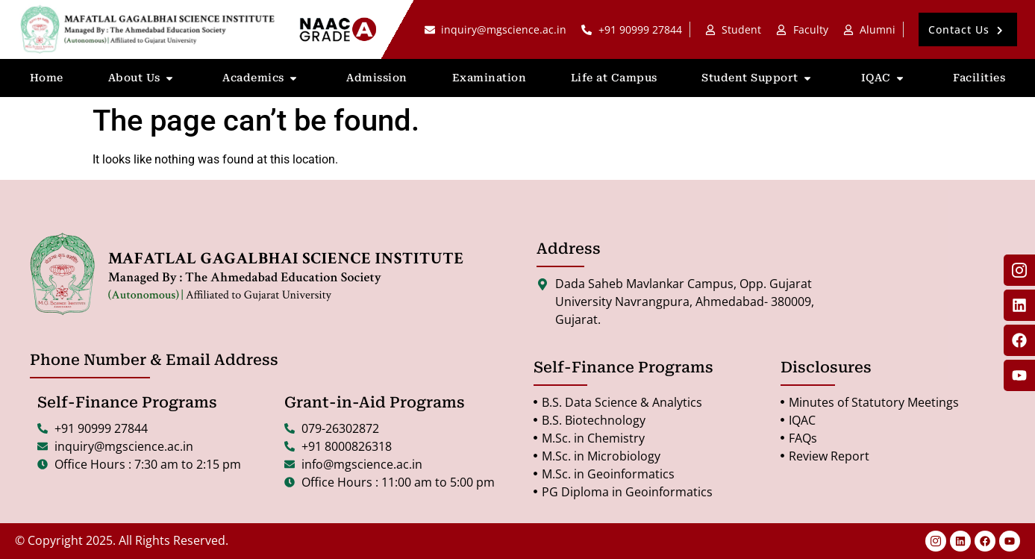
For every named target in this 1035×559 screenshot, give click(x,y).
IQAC (885, 78)
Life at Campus (614, 78)
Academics (262, 78)
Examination (489, 78)
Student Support (758, 78)
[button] (968, 29)
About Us (143, 78)
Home (46, 78)
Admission (376, 78)
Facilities (979, 78)
